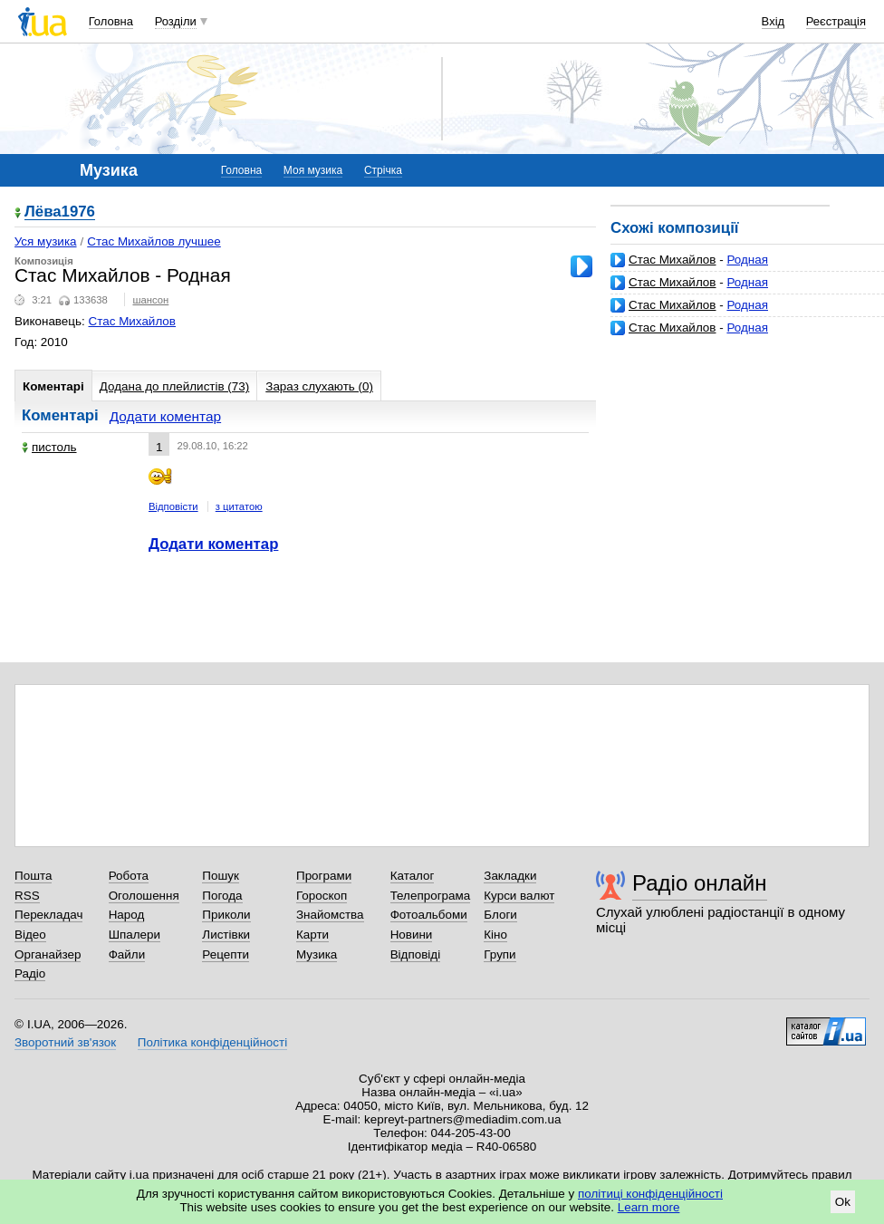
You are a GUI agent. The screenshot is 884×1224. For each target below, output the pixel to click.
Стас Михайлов (672, 259)
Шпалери (134, 934)
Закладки (510, 875)
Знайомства (330, 914)
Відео (30, 934)
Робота (129, 875)
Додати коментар (165, 416)
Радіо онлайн (699, 883)
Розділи (176, 21)
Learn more (649, 1207)
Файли (127, 954)
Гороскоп (321, 895)
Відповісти (173, 506)
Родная (747, 259)
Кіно (495, 934)
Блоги (500, 914)
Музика (316, 954)
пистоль (49, 447)
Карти (312, 934)
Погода (222, 895)
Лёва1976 (59, 212)
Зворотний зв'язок (65, 1042)
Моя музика (312, 170)
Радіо (29, 973)
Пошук (220, 875)
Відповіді (415, 954)
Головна (111, 21)
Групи (499, 954)
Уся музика (45, 241)
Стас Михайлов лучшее (154, 241)
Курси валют (519, 895)
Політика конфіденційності (212, 1042)
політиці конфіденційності (650, 1193)
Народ (127, 914)
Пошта (33, 875)
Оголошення (144, 895)
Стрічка (383, 170)
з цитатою (239, 506)
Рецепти (225, 954)
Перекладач (48, 914)
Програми (323, 875)
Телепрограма (430, 895)
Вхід (773, 21)
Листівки (226, 934)
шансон (150, 299)
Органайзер (47, 954)
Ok (842, 1202)
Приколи (226, 914)
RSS (27, 895)
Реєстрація (836, 21)
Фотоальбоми (428, 914)
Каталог (412, 875)
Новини (411, 934)
